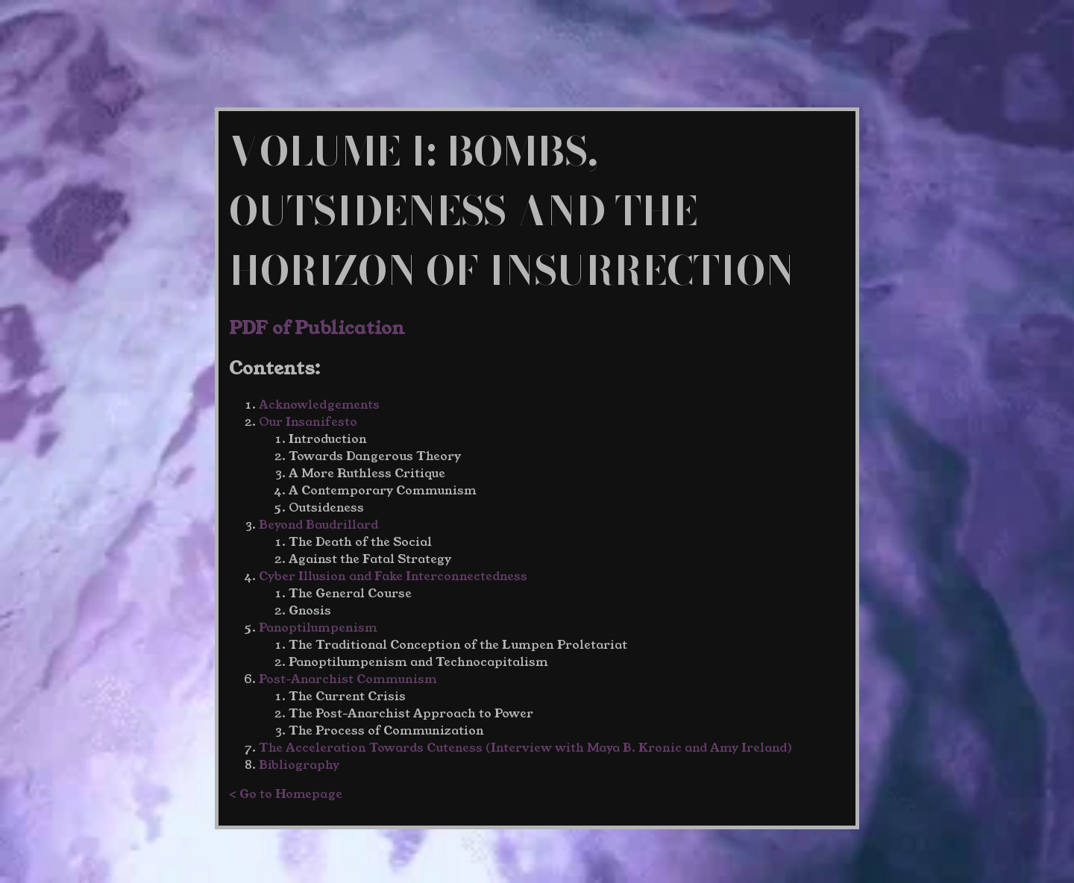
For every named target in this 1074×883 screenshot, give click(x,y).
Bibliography (299, 764)
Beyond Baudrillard (318, 524)
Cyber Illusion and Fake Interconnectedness (393, 576)
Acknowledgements (319, 404)
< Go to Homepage (285, 793)
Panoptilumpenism (318, 627)
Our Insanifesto (308, 421)
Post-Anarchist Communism (348, 679)
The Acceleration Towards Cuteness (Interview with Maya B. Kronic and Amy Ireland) (525, 747)
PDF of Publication (317, 328)
